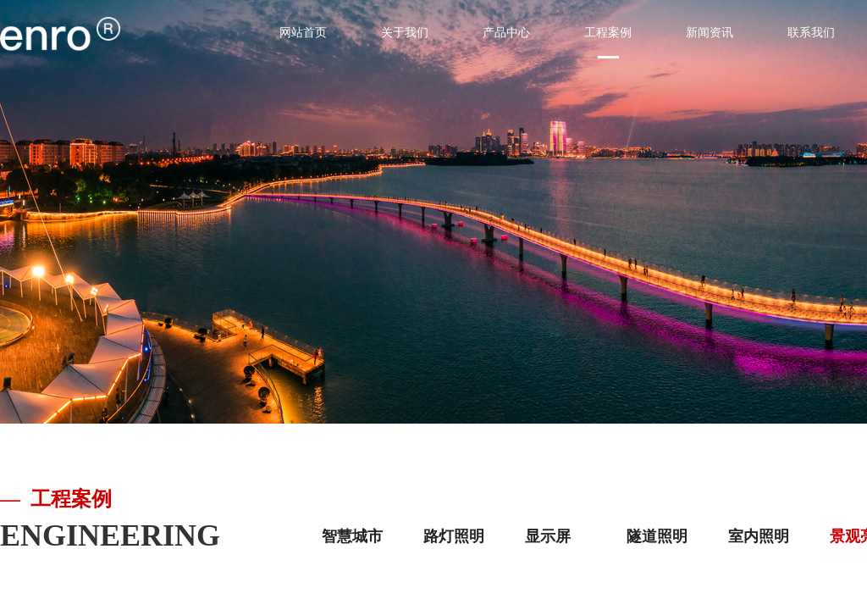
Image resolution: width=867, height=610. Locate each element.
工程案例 (608, 32)
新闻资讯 (709, 32)
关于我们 (404, 32)
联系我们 (811, 32)
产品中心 (506, 32)
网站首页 (303, 32)
